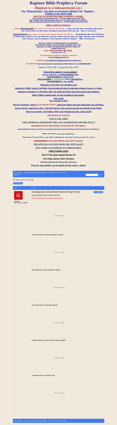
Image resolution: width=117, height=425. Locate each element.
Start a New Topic (18, 183)
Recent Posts (17, 174)
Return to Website (18, 172)
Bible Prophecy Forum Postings (40, 172)
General (29, 172)
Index (25, 172)
